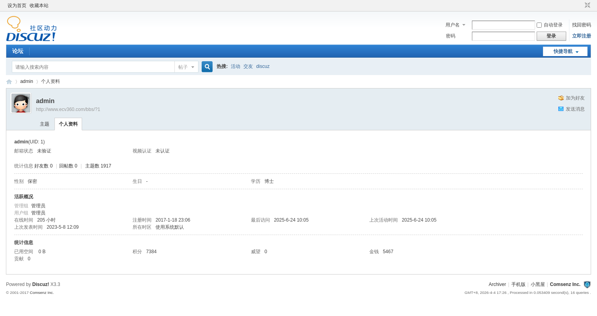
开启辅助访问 (580, 5)
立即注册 (581, 36)
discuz (262, 66)
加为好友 (575, 98)
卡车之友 (9, 81)
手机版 (518, 284)
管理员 (38, 206)
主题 (44, 124)
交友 (248, 66)
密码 (450, 36)
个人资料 (68, 124)
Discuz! (40, 284)
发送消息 (575, 109)
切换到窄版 (586, 5)
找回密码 (581, 25)
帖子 (183, 67)
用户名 (452, 25)
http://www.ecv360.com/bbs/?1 (68, 109)
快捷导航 (563, 51)
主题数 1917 (98, 166)
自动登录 (550, 25)
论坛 (17, 51)
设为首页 (16, 5)
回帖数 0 (68, 166)
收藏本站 (39, 5)
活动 (235, 66)
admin (26, 81)
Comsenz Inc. (565, 284)
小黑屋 (538, 284)
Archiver (497, 284)
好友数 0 (43, 166)
